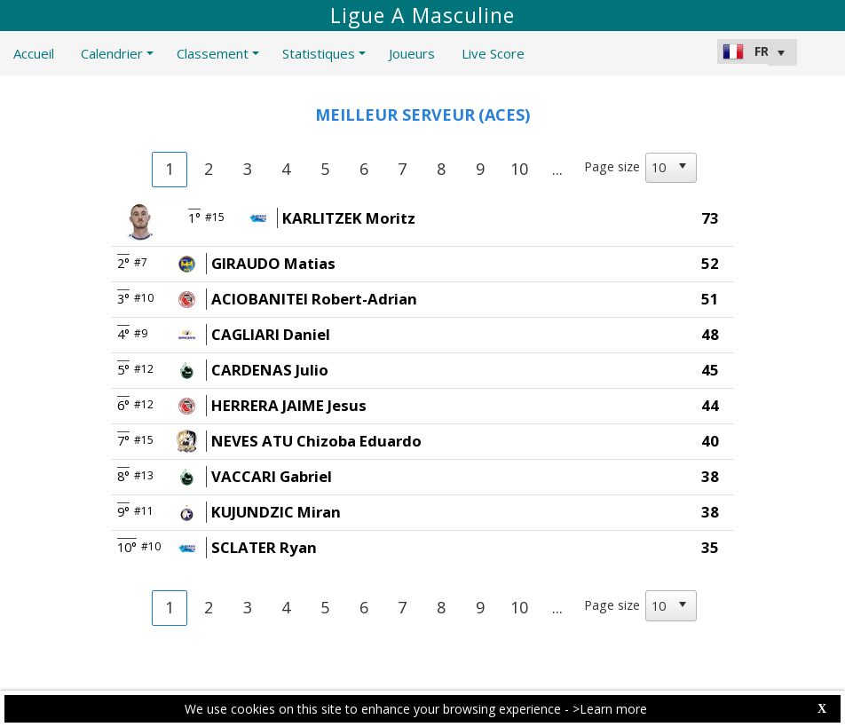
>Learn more (610, 708)
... (557, 168)
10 (519, 168)
